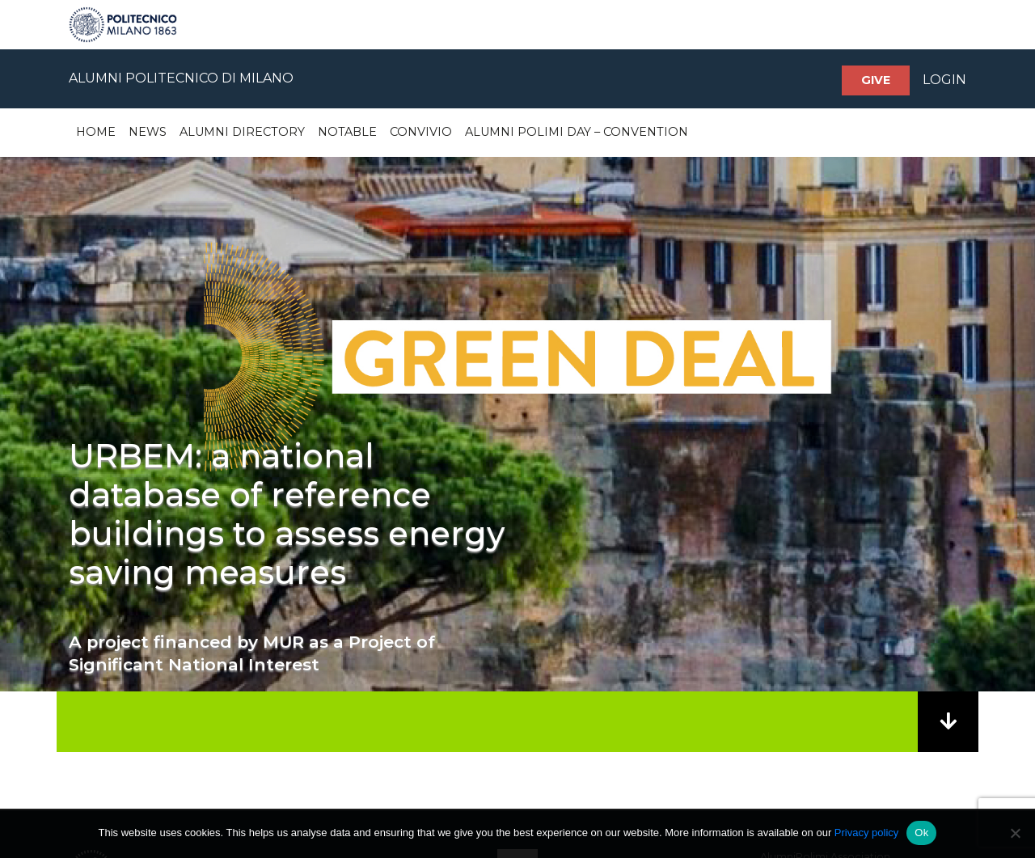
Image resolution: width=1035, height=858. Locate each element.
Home (96, 132)
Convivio (421, 132)
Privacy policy (866, 832)
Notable (347, 132)
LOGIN (944, 79)
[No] (1015, 833)
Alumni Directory (242, 132)
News (148, 132)
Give (875, 80)
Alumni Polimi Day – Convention (576, 132)
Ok (921, 832)
